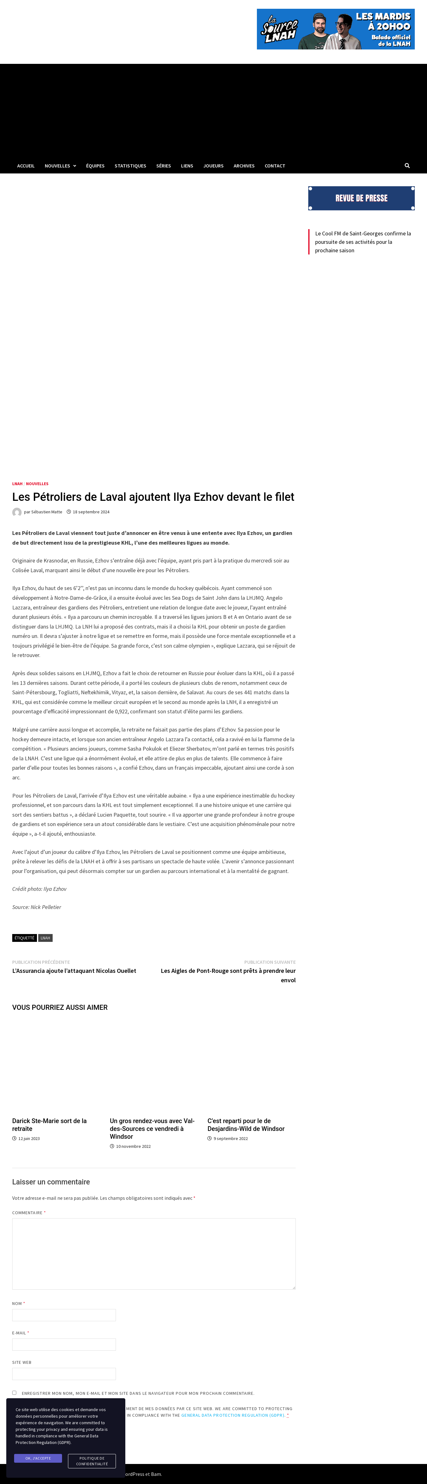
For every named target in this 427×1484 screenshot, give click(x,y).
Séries (163, 165)
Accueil (26, 165)
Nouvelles (57, 165)
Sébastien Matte (46, 512)
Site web (22, 1362)
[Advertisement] (214, 111)
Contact (275, 165)
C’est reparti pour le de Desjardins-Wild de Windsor (245, 1124)
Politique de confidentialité (92, 1461)
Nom (18, 1303)
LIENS (187, 165)
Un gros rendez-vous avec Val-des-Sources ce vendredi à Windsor (152, 1128)
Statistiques (130, 165)
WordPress (132, 1474)
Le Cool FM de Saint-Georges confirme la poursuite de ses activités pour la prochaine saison (363, 242)
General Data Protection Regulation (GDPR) (232, 1415)
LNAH (17, 483)
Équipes (95, 165)
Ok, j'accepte (38, 1458)
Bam (156, 1474)
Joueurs (213, 165)
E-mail (21, 1333)
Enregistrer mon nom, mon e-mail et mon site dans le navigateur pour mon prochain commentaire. (138, 1393)
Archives (244, 165)
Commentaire (29, 1212)
